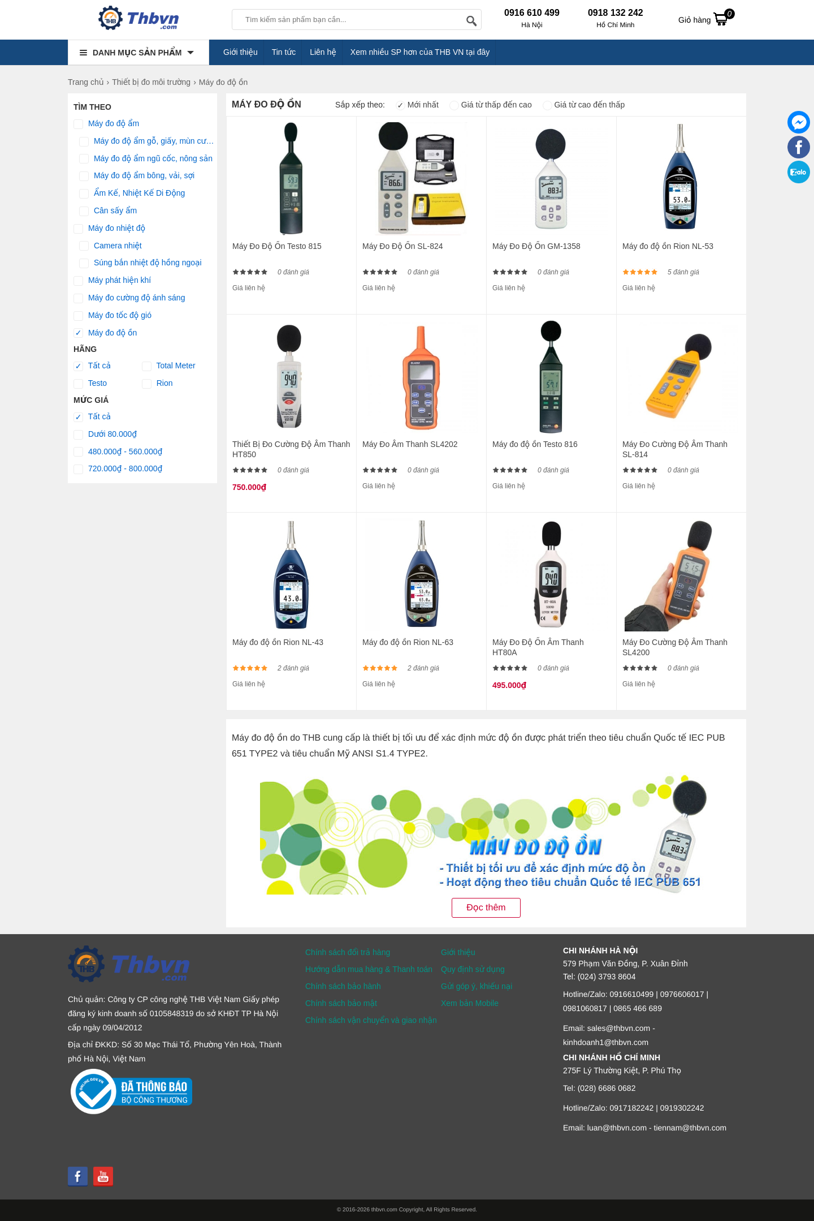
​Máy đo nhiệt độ (109, 228)
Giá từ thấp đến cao (490, 104)
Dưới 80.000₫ (105, 434)
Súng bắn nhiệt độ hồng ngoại (140, 263)
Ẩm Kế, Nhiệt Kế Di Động (132, 193)
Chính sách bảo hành (343, 986)
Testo (90, 384)
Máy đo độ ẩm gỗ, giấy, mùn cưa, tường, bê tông (148, 141)
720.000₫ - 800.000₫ (117, 469)
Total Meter (169, 366)
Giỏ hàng (706, 18)
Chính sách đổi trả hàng (347, 952)
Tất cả (92, 366)
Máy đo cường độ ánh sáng (129, 298)
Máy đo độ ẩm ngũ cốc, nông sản (146, 159)
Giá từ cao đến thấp (584, 104)
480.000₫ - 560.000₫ (117, 452)
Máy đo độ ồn (105, 333)
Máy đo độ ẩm (106, 124)
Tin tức (284, 52)
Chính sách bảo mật (341, 1003)
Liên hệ (323, 52)
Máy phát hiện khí (112, 281)
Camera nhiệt (110, 246)
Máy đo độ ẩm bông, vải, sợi (136, 176)
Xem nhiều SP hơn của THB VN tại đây (420, 52)
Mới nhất (417, 104)
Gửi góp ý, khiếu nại (476, 986)
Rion (157, 384)
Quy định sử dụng (473, 969)
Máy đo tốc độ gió (112, 316)
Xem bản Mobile (470, 1003)
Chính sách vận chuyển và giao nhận (371, 1020)
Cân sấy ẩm (108, 211)
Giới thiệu (240, 52)
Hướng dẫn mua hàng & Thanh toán (368, 969)
